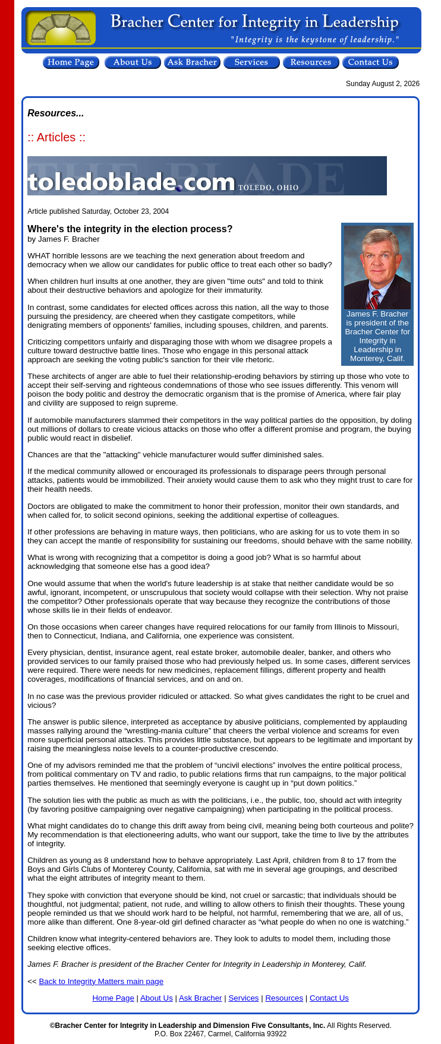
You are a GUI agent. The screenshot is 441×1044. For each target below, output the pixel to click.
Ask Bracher (200, 998)
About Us (156, 998)
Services (243, 998)
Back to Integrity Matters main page (101, 981)
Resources (284, 998)
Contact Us (329, 998)
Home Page (113, 998)
